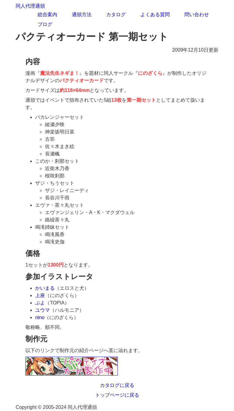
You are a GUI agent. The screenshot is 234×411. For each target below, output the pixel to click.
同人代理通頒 (30, 6)
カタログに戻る (117, 385)
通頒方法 (81, 14)
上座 (40, 295)
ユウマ (42, 310)
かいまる (45, 288)
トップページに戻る (117, 395)
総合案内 (47, 14)
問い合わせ (196, 14)
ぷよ (40, 302)
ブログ (45, 24)
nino (39, 317)
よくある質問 (155, 14)
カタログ (116, 14)
